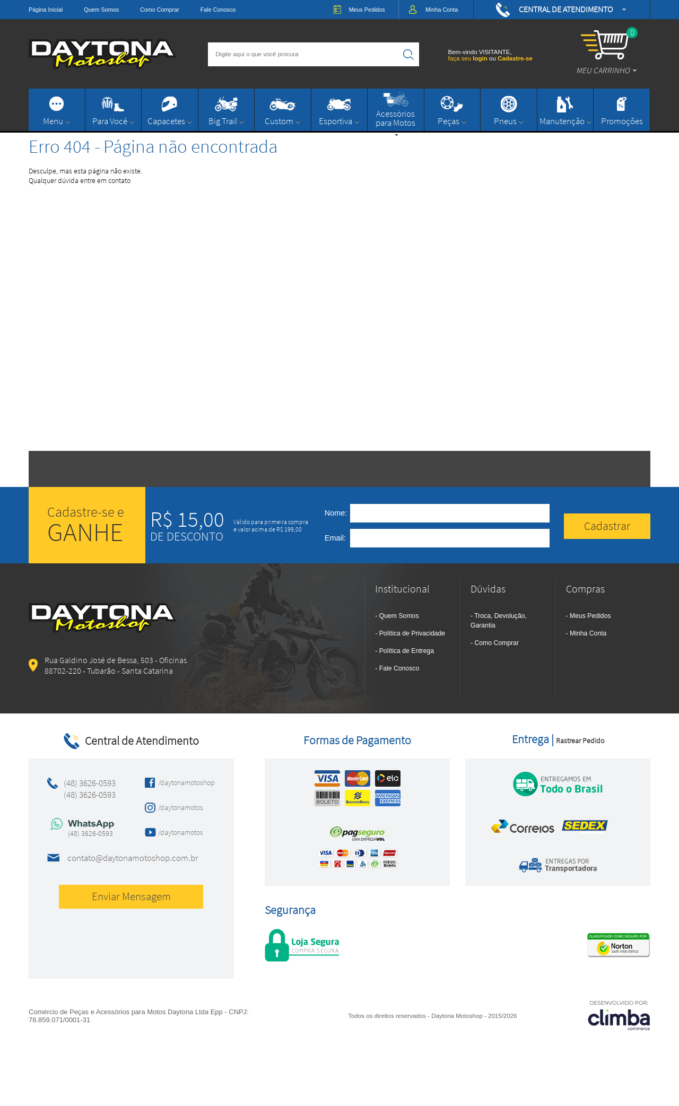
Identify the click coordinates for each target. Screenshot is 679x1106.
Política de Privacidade (412, 633)
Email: (335, 538)
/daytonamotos (180, 807)
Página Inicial (46, 9)
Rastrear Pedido (580, 740)
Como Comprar (159, 9)
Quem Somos (101, 9)
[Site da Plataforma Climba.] (619, 1015)
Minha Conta (588, 633)
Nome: (336, 513)
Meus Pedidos (590, 616)
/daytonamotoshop (183, 782)
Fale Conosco (218, 9)
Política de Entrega (406, 651)
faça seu (468, 58)
